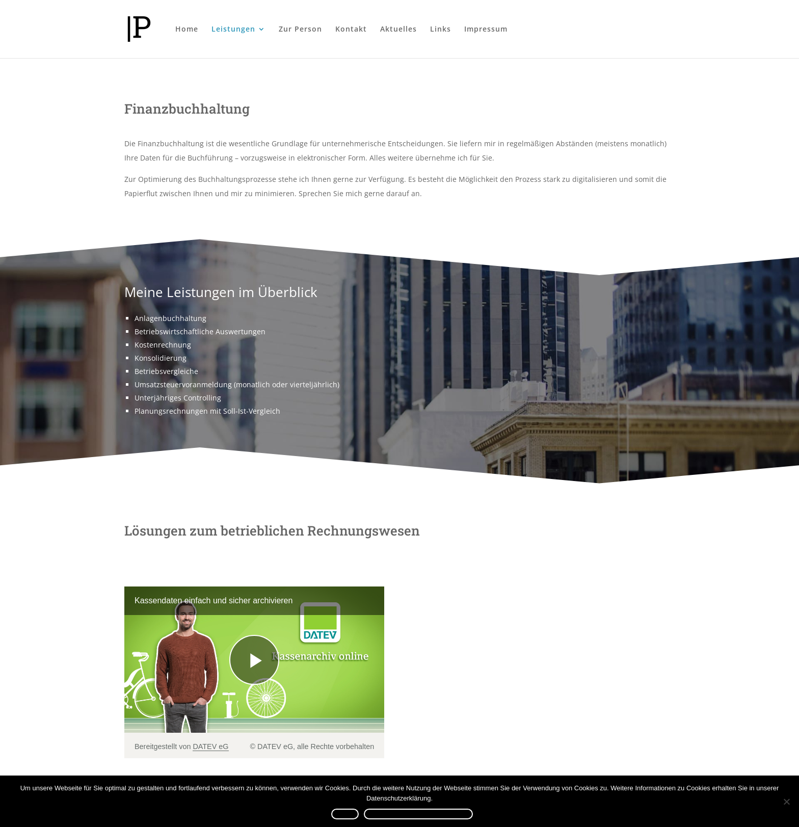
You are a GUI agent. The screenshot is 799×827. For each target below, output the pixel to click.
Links (440, 29)
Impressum (486, 29)
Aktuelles (398, 29)
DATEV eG (210, 746)
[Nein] (786, 801)
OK (340, 814)
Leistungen (233, 29)
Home (186, 29)
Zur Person (300, 29)
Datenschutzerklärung (421, 814)
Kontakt (351, 29)
